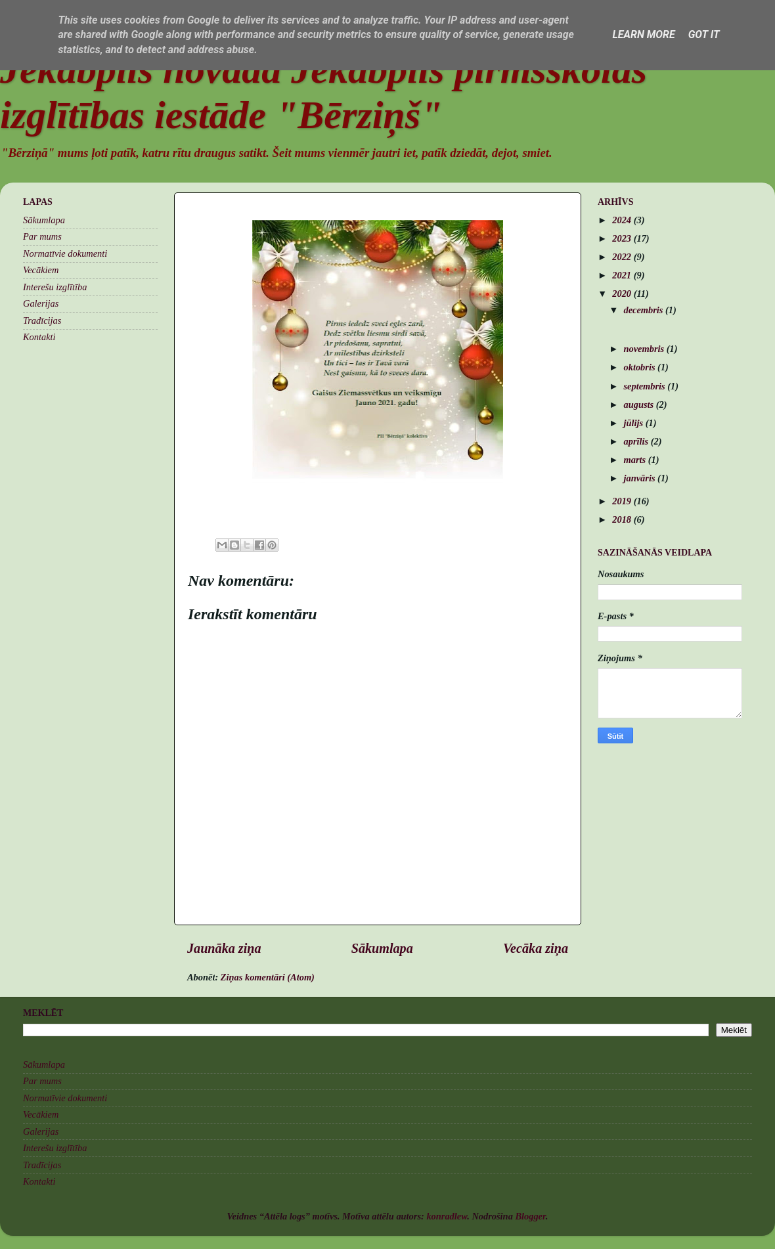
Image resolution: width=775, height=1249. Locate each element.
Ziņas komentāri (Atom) (268, 977)
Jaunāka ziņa (224, 948)
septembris (646, 386)
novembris (645, 348)
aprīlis (637, 441)
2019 (622, 501)
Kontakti (39, 337)
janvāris (641, 478)
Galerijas (40, 303)
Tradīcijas (42, 320)
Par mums (42, 236)
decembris (645, 310)
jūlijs (635, 423)
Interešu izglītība (55, 287)
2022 (622, 257)
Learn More (643, 34)
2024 (622, 220)
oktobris (641, 367)
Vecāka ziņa (535, 948)
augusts (640, 404)
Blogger (530, 1216)
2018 (622, 519)
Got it (704, 34)
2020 (622, 293)
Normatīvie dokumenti (65, 253)
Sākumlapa (382, 948)
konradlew (446, 1216)
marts (636, 459)
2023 (622, 238)
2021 (622, 275)
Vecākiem (40, 270)
